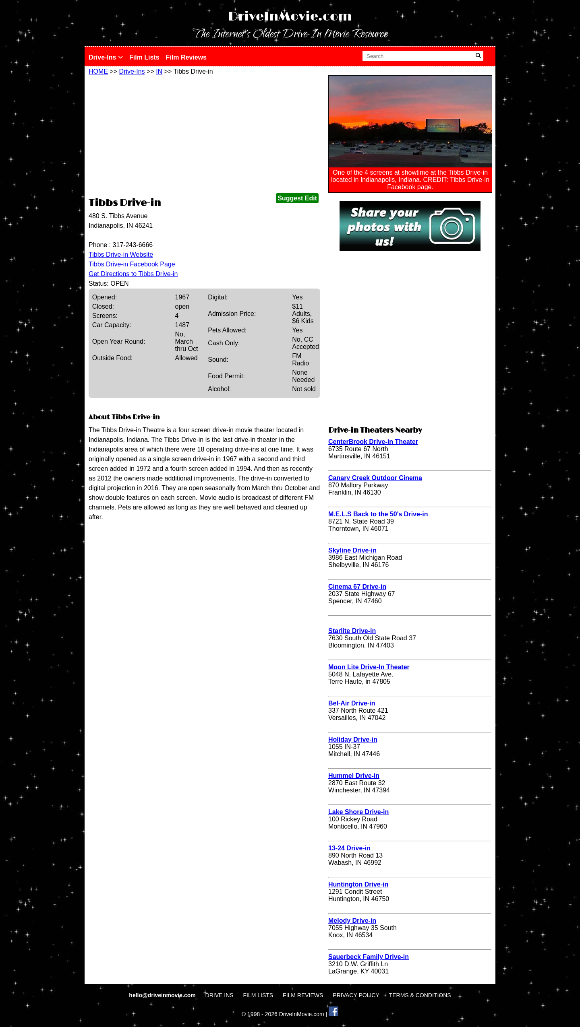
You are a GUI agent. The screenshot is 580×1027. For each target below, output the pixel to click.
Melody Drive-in (352, 920)
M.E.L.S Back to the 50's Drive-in (378, 514)
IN (159, 71)
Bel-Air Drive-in (351, 703)
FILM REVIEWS (303, 995)
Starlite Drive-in (352, 630)
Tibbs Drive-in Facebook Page (132, 264)
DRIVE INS (219, 995)
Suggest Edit (297, 198)
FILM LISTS (258, 995)
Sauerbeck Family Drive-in (368, 956)
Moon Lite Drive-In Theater (369, 667)
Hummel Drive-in (353, 775)
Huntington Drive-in (358, 884)
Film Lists (144, 57)
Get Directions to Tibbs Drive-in (133, 273)
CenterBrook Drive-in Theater (373, 441)
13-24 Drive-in (349, 848)
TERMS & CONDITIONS (420, 995)
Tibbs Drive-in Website (121, 254)
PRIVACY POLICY (356, 995)
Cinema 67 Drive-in (357, 586)
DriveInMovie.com (290, 17)
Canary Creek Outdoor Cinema (375, 477)
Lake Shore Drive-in (358, 811)
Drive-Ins (106, 57)
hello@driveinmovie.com (163, 995)
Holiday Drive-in (352, 739)
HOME (98, 71)
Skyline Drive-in (352, 550)
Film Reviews (186, 57)
